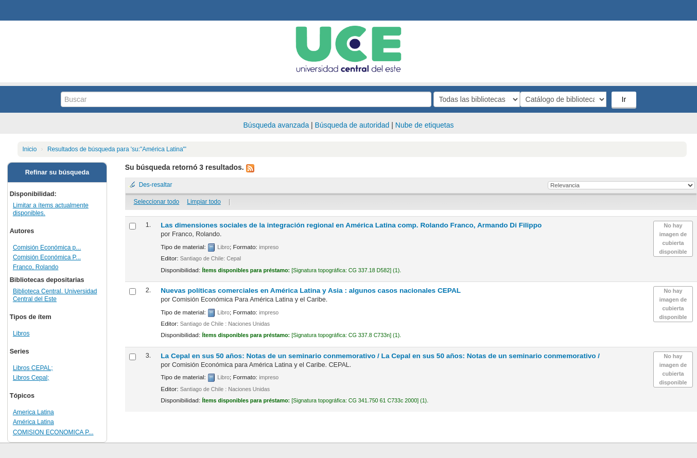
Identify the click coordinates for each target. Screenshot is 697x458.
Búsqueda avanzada (276, 125)
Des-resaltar (155, 184)
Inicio (30, 149)
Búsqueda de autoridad (352, 125)
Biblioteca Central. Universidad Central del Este (55, 295)
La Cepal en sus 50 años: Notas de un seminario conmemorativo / (380, 356)
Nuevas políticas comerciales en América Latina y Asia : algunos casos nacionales (311, 290)
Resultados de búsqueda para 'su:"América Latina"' (116, 149)
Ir (624, 99)
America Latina (33, 412)
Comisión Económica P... (47, 257)
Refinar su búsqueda (57, 172)
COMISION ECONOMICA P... (53, 432)
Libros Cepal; (31, 377)
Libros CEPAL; (33, 368)
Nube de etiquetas (424, 125)
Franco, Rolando (36, 267)
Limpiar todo (203, 201)
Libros (21, 333)
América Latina (33, 422)
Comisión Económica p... (47, 247)
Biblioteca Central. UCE (36, 10)
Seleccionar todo (157, 201)
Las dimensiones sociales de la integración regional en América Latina (351, 225)
